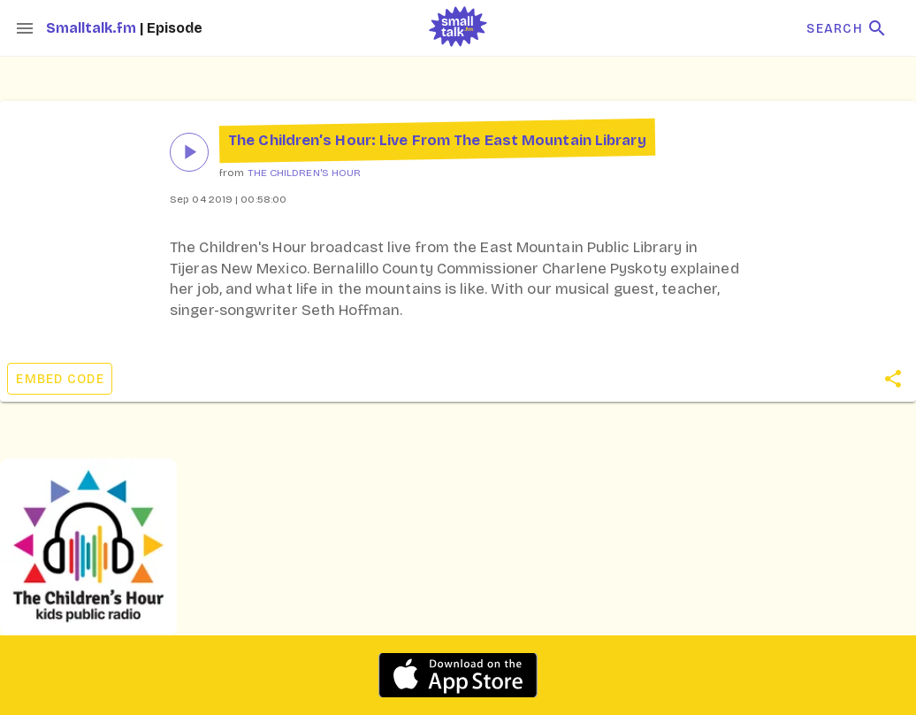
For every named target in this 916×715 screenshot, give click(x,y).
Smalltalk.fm (93, 27)
